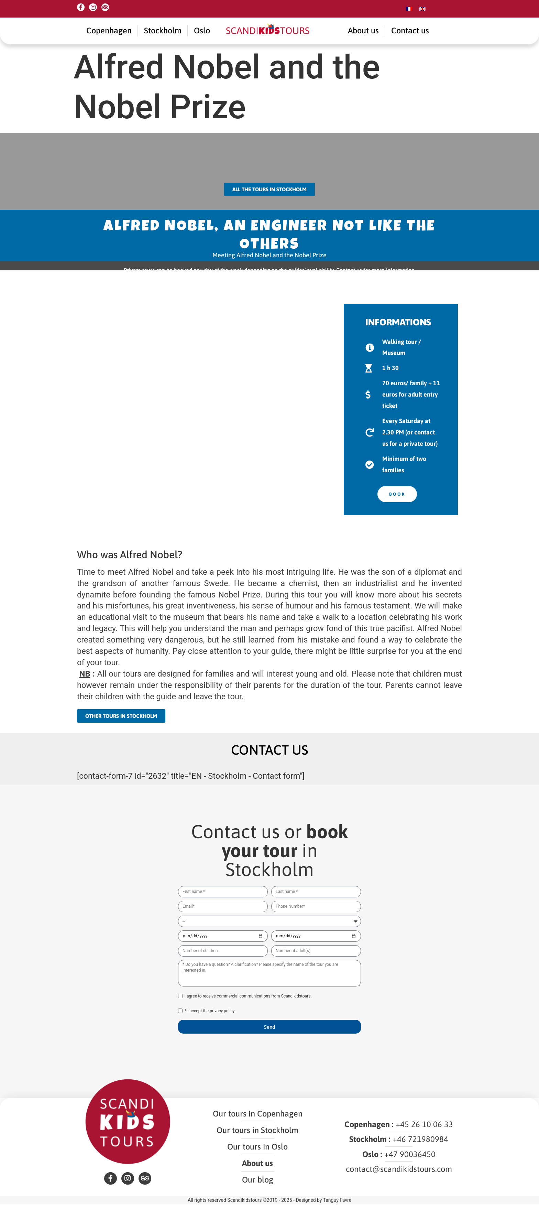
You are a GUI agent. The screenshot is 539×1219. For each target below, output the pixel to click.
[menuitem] (409, 9)
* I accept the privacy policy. (210, 1019)
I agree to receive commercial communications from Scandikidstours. (248, 1005)
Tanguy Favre (337, 1215)
